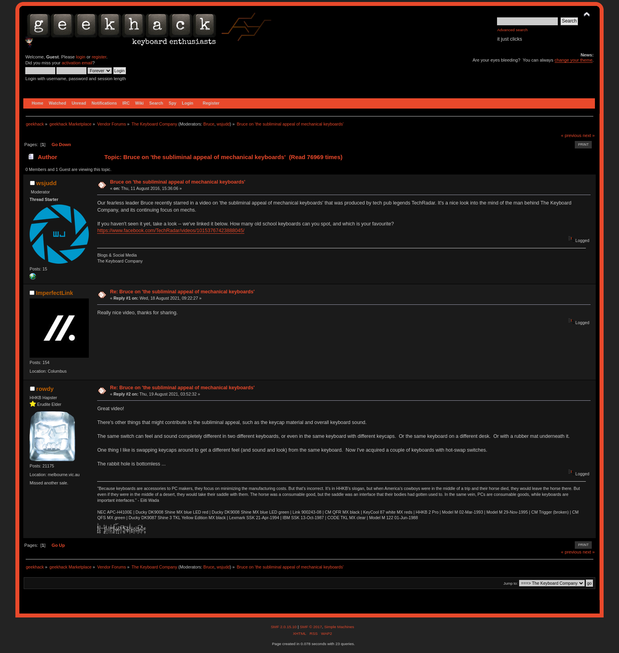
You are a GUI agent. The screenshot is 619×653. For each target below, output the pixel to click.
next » (589, 135)
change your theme (574, 60)
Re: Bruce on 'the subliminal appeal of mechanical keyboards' (182, 292)
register (99, 56)
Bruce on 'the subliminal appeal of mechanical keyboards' (178, 182)
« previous (571, 135)
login (80, 56)
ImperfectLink (54, 293)
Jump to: (510, 583)
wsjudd (223, 124)
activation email (77, 62)
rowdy (45, 388)
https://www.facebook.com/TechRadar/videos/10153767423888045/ (170, 230)
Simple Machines (339, 627)
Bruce (208, 124)
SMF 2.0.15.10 (284, 627)
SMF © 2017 (311, 627)
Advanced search (512, 30)
